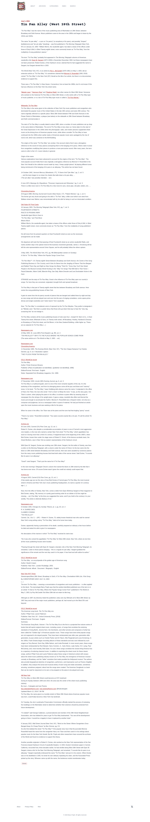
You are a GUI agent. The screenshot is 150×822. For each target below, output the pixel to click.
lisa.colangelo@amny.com (30, 689)
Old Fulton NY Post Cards (30, 204)
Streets (24, 763)
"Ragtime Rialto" (51, 92)
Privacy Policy (29, 806)
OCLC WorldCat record (29, 360)
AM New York (25, 675)
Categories (54, 6)
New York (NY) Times (28, 574)
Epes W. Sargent (37, 60)
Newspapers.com (27, 330)
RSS (39, 806)
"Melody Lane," (26, 92)
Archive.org (25, 424)
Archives (42, 6)
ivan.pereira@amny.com (48, 689)
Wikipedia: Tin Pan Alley (29, 105)
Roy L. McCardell (56, 71)
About (32, 6)
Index (64, 6)
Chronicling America (28, 191)
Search (73, 6)
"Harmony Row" (37, 92)
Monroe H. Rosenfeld (71, 73)
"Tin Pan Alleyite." (73, 97)
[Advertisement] (112, 34)
